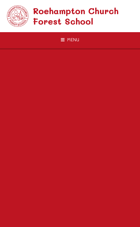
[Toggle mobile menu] (70, 39)
